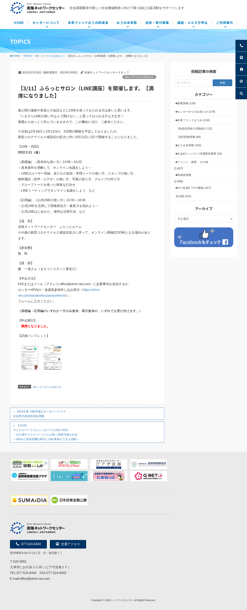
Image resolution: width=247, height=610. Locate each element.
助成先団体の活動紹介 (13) (195, 128)
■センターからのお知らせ (139, 77)
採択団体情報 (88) (189, 136)
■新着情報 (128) (186, 103)
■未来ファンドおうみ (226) (193, 120)
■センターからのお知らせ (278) (195, 111)
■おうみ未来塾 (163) (188, 145)
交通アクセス (68, 544)
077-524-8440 (28, 544)
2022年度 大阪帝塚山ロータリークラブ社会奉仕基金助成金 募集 (39, 414)
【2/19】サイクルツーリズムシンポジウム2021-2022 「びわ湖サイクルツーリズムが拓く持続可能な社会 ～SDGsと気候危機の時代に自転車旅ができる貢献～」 (47, 432)
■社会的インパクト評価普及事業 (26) (199, 153)
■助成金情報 (183, 174)
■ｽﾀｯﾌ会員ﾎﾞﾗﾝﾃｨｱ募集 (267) (193, 187)
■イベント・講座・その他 (192, 162)
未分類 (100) (183, 196)
